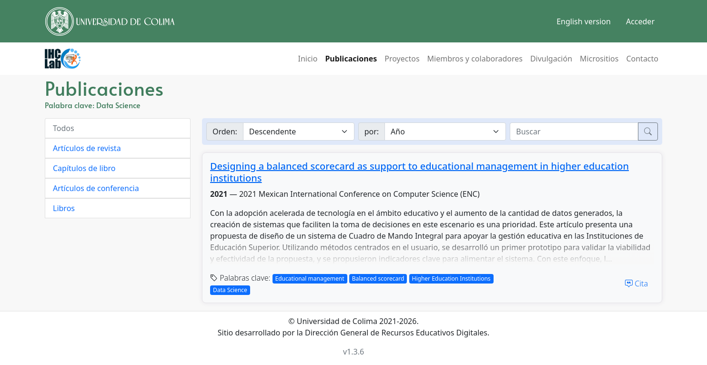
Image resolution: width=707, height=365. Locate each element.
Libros (64, 208)
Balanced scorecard (378, 278)
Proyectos (401, 58)
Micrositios (599, 58)
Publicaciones (351, 58)
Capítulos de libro (84, 168)
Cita (636, 283)
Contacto (642, 58)
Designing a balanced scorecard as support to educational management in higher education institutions (419, 172)
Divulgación (551, 58)
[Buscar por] (445, 131)
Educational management (309, 278)
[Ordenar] (298, 131)
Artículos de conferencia (96, 188)
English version (583, 21)
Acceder (640, 21)
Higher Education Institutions (451, 278)
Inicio (307, 58)
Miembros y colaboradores (475, 58)
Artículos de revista (87, 148)
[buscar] (574, 131)
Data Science (230, 290)
